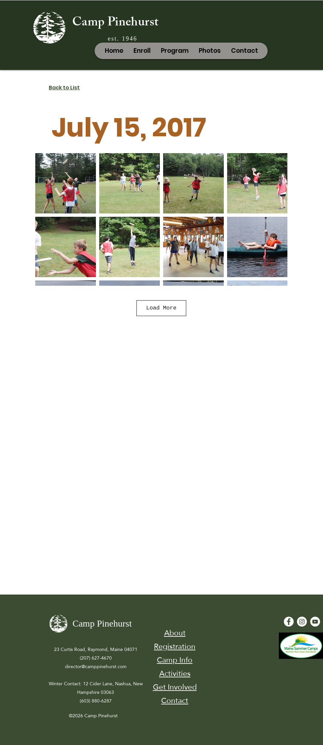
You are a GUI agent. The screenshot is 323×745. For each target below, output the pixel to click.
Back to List (64, 87)
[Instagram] (302, 622)
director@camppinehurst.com (96, 666)
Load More (161, 308)
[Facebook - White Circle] (289, 622)
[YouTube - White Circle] (315, 622)
